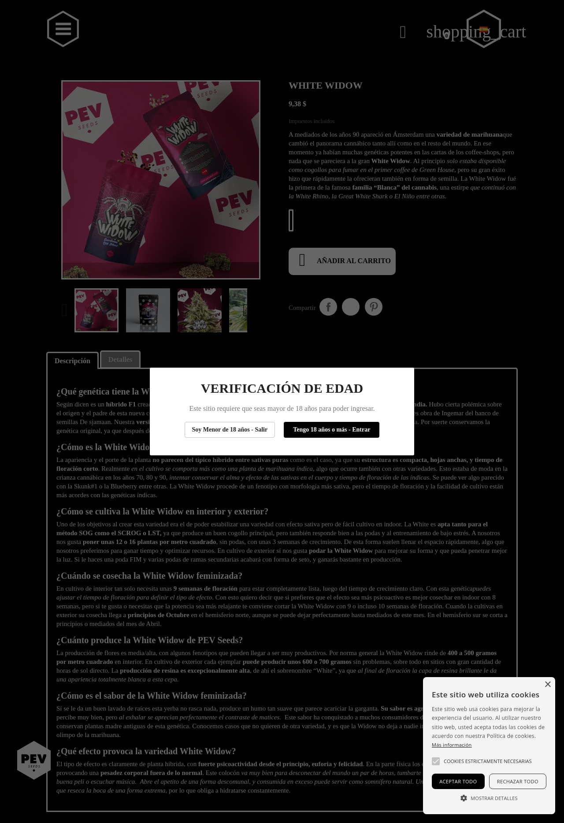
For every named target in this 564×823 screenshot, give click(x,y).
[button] (436, 761)
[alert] (489, 745)
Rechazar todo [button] (517, 781)
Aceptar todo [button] (458, 781)
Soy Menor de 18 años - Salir (230, 429)
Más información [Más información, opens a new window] (452, 744)
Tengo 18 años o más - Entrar (331, 429)
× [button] (547, 684)
